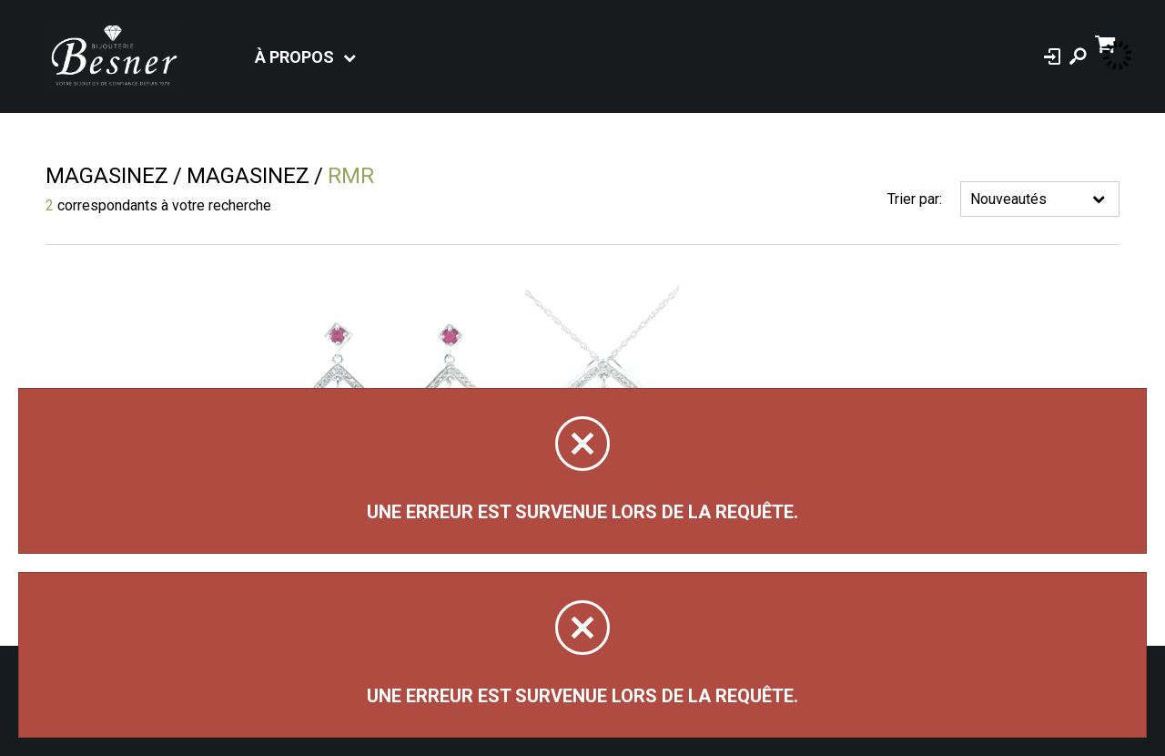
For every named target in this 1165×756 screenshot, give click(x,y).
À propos (294, 56)
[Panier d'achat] (1107, 42)
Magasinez (107, 176)
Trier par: (914, 199)
